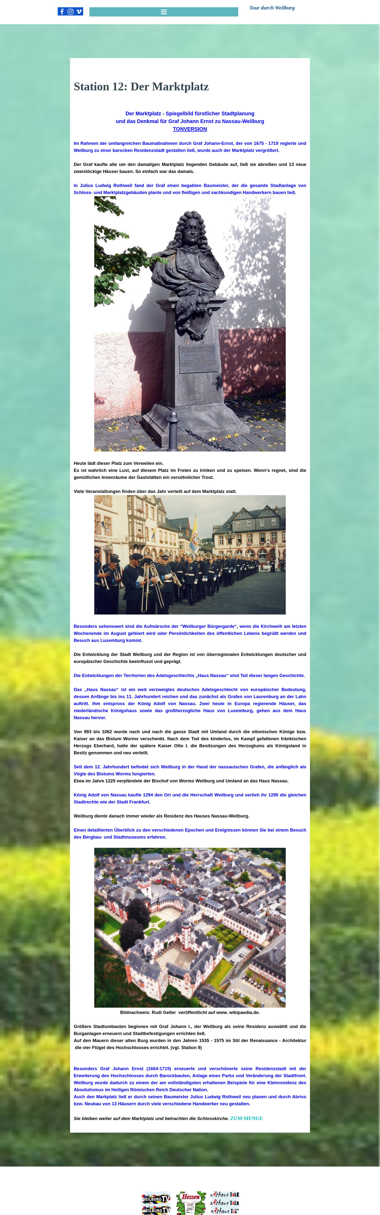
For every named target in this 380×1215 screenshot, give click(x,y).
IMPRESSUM (113, 1172)
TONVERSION (190, 129)
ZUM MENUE (246, 1118)
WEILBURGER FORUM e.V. (190, 1186)
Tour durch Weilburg (272, 8)
